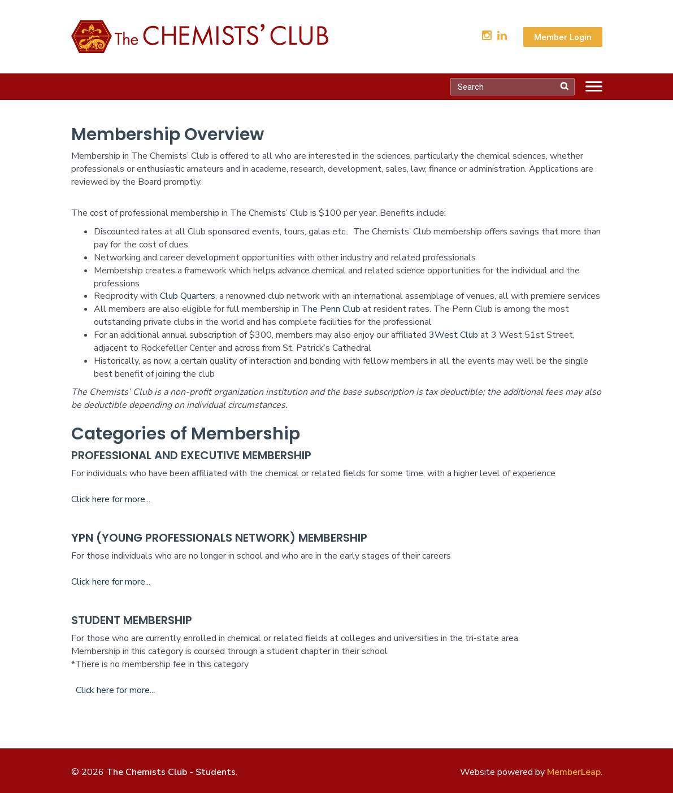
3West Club (453, 335)
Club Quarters (187, 296)
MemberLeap (574, 772)
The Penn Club (331, 309)
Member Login (563, 37)
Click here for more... (110, 499)
